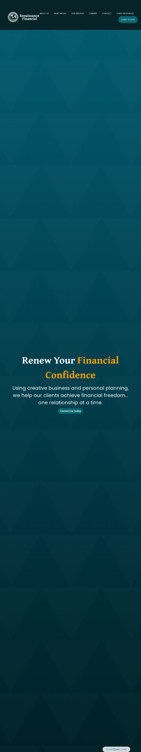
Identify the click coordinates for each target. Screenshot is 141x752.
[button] (44, 4)
